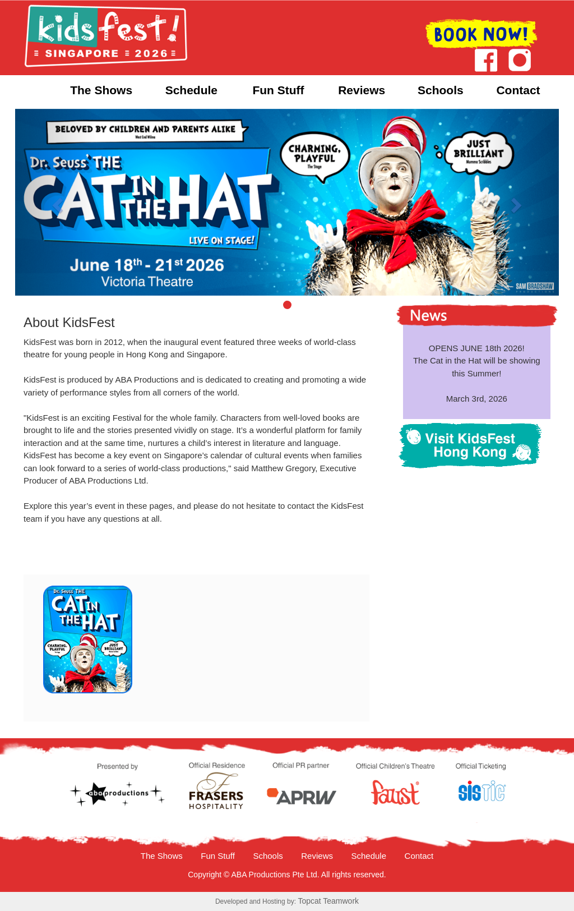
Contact (518, 90)
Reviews (361, 90)
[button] (56, 202)
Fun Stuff (278, 90)
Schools (441, 90)
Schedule (191, 90)
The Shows (101, 90)
